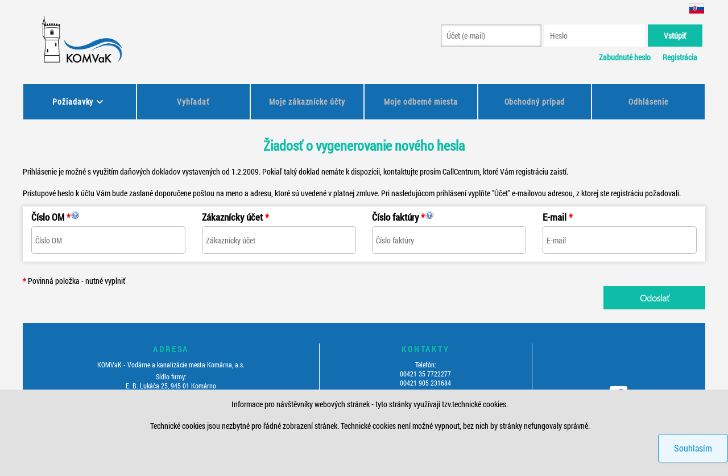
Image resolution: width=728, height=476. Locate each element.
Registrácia (680, 57)
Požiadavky (72, 101)
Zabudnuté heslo (625, 57)
